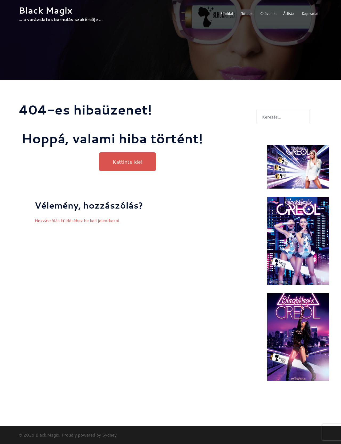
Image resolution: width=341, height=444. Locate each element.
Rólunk (247, 13)
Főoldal (226, 13)
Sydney (109, 435)
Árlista (288, 13)
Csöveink (267, 13)
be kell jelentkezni (101, 220)
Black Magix (45, 10)
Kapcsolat (310, 13)
